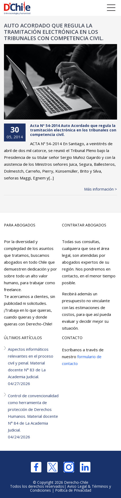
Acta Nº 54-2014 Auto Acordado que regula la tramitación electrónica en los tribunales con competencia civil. (73, 130)
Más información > (100, 189)
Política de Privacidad (73, 490)
